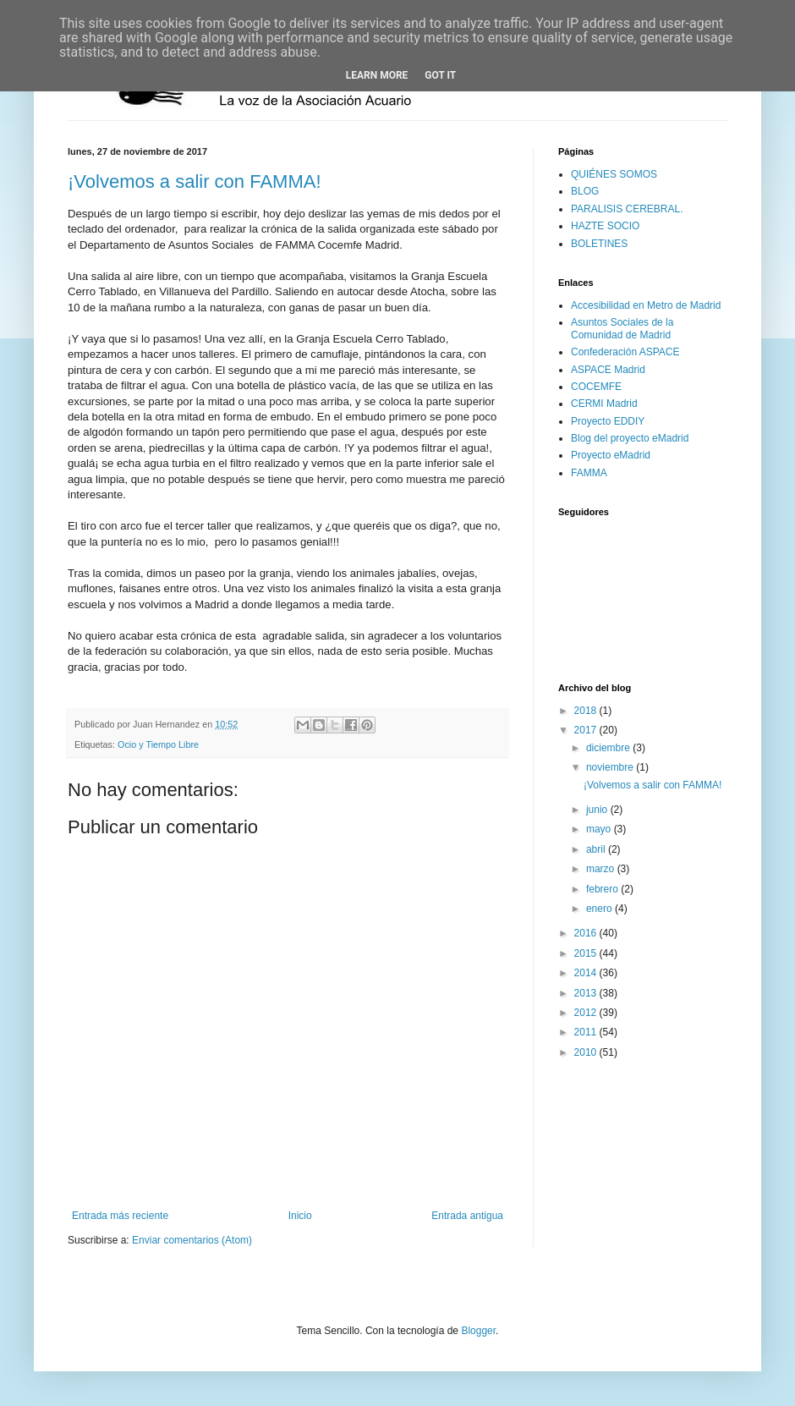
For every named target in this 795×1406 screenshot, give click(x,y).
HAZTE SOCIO (605, 226)
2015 (587, 953)
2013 (587, 993)
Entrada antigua (467, 1216)
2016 (587, 933)
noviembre (611, 767)
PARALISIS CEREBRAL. (627, 209)
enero (600, 908)
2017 (587, 730)
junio (598, 810)
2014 (587, 973)
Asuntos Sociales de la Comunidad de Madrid (622, 328)
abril (597, 849)
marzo (601, 869)
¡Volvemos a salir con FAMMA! (194, 181)
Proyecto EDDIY (607, 421)
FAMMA (589, 473)
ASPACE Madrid (608, 370)
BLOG (585, 191)
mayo (600, 829)
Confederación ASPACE (625, 352)
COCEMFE (596, 387)
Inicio (300, 1216)
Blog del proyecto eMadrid (629, 438)
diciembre (609, 748)
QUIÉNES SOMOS (614, 174)
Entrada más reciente (120, 1216)
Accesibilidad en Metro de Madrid (646, 305)
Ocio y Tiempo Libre (158, 744)
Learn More (377, 75)
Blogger (478, 1331)
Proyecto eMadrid (610, 455)
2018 (587, 711)
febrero (603, 889)
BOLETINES (599, 244)
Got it (440, 75)
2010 (587, 1052)
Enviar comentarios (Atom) (192, 1240)
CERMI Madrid (604, 403)
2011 (587, 1032)
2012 (587, 1013)
